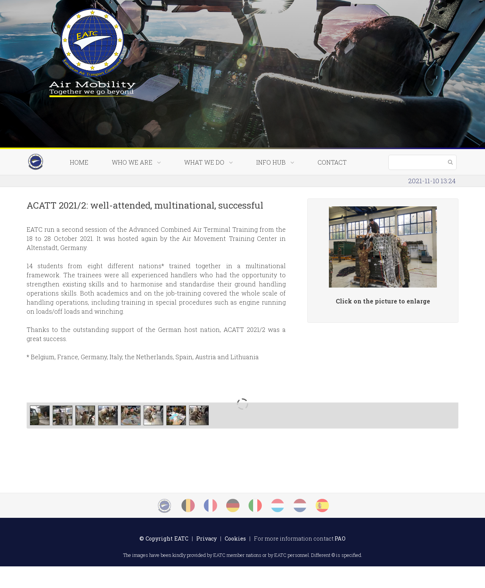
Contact (332, 184)
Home (79, 184)
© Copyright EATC (163, 560)
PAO (340, 560)
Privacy (206, 560)
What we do (208, 184)
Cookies (235, 560)
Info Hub (275, 184)
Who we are (136, 184)
